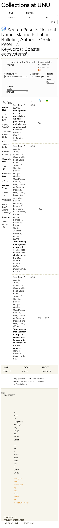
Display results (10, 87)
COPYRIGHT (30, 523)
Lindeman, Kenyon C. (18, 205)
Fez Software (21, 384)
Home (10, 13)
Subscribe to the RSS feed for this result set (45, 66)
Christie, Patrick (17, 169)
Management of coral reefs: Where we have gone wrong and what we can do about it (19, 120)
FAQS (25, 371)
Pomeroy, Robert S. (19, 213)
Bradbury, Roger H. (17, 224)
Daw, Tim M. (18, 192)
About (48, 18)
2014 (4, 166)
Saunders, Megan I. (19, 188)
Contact (46, 371)
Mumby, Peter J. (19, 180)
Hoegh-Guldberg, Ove (18, 176)
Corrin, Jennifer (17, 229)
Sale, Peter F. (4, 117)
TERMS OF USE (11, 523)
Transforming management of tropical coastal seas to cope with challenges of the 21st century (19, 251)
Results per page (50, 77)
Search (11, 18)
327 (47, 318)
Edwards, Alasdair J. (18, 234)
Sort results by (10, 74)
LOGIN (52, 22)
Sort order (34, 74)
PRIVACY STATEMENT (14, 520)
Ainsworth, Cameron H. (6, 134)
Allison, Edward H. (18, 218)
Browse (29, 13)
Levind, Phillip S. (18, 199)
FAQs (30, 18)
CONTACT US (10, 517)
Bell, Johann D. (5, 144)
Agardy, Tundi (16, 150)
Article (5, 192)
